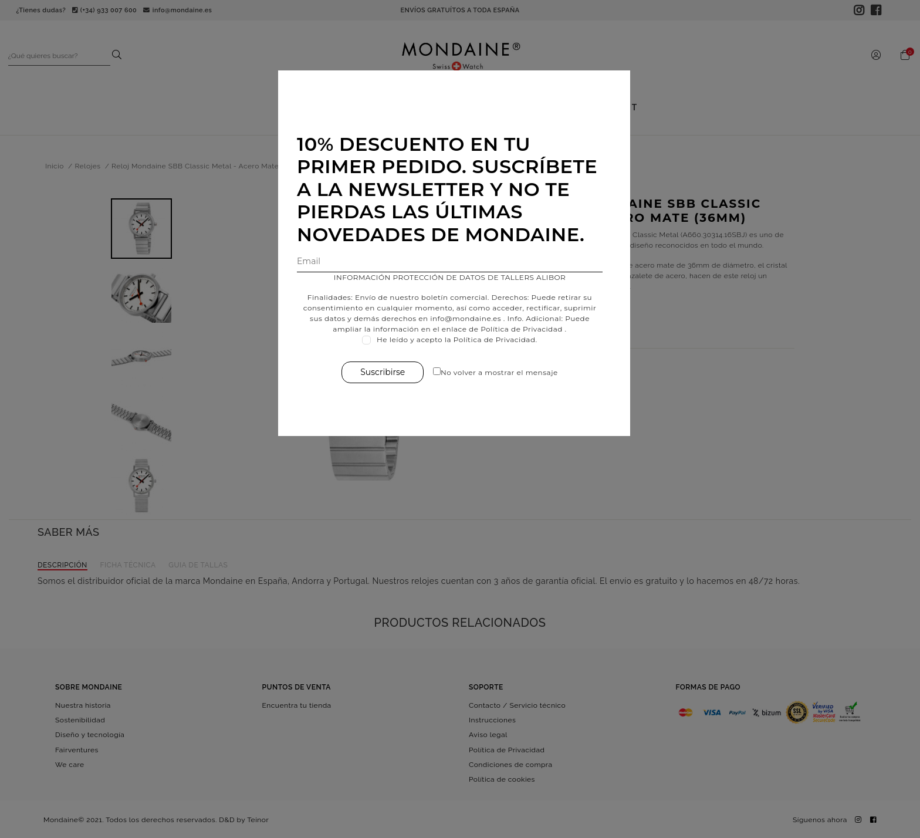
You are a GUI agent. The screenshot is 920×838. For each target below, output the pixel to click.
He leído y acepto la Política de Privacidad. (463, 339)
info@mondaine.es (471, 318)
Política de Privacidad (527, 329)
